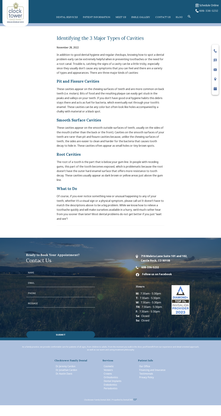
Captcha (31, 309)
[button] (189, 16)
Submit (61, 334)
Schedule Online (207, 5)
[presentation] (49, 318)
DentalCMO (130, 399)
